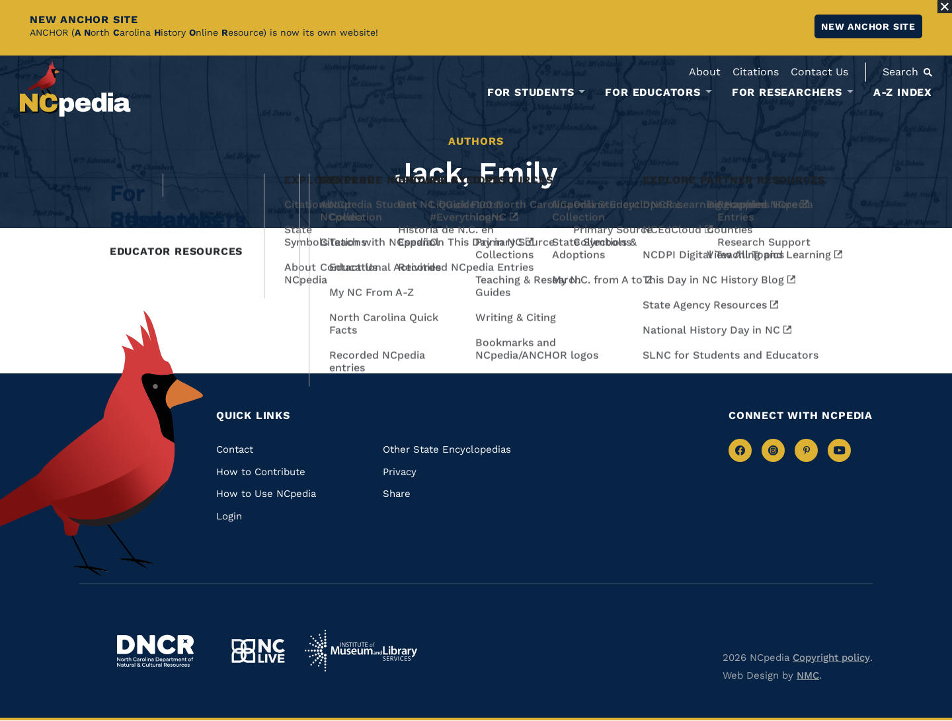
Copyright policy (831, 658)
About (705, 71)
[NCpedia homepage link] (75, 89)
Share (397, 494)
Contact (234, 449)
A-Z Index (902, 92)
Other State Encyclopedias (447, 449)
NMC (808, 675)
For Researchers (787, 92)
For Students (531, 92)
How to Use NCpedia (266, 494)
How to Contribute (260, 472)
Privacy (399, 472)
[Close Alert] (944, 6)
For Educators (652, 92)
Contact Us (819, 71)
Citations (756, 71)
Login (229, 516)
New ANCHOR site (868, 26)
